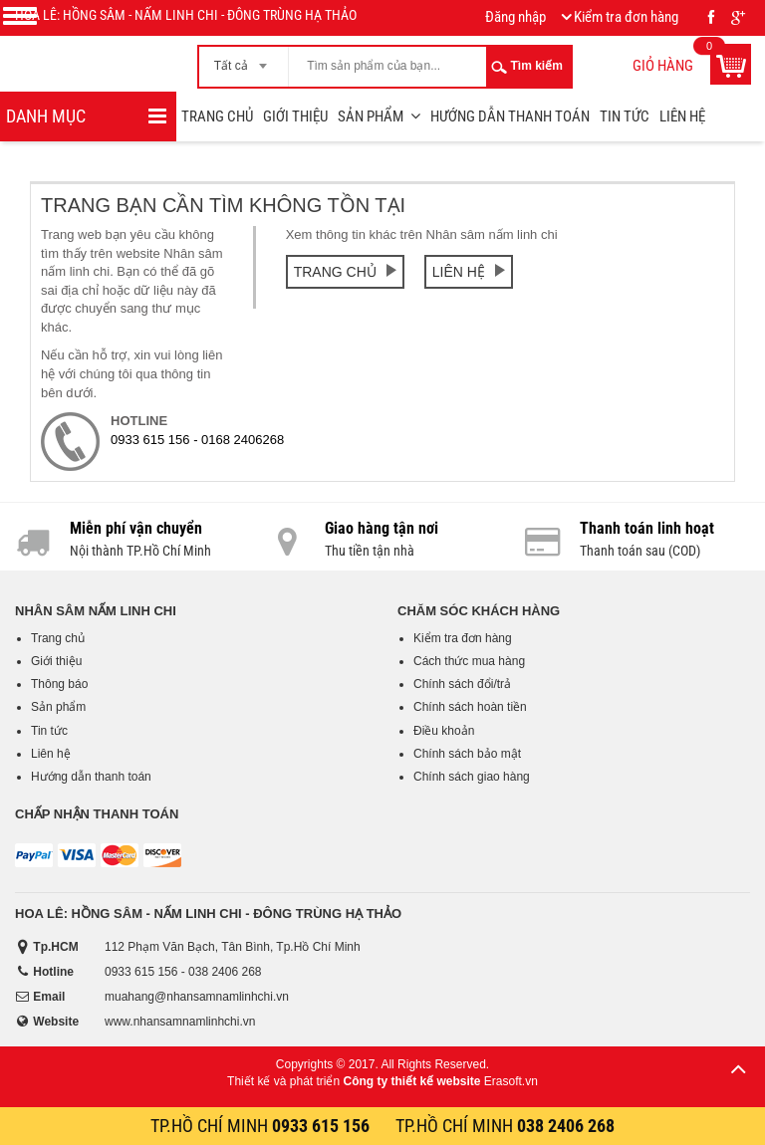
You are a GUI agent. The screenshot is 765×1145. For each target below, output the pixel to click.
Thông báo (59, 684)
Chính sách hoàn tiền (470, 707)
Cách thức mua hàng (469, 661)
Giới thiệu (295, 116)
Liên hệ (682, 116)
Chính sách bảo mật (467, 754)
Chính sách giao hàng (471, 777)
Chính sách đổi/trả (462, 684)
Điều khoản (443, 731)
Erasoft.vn (511, 1081)
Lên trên (738, 1068)
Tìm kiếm (537, 66)
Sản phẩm (370, 116)
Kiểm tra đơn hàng (462, 638)
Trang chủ (217, 116)
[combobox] (243, 60)
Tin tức (624, 116)
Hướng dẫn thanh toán (510, 116)
